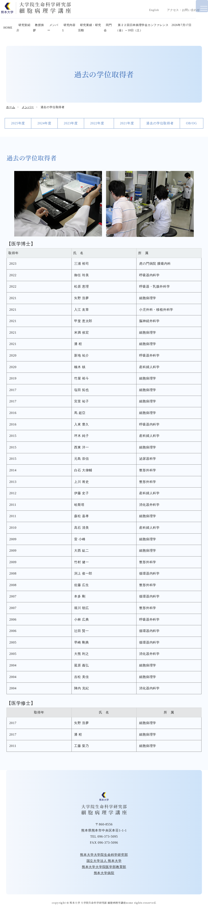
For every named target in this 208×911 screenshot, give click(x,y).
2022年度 (99, 123)
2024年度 (44, 123)
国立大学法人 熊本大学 (104, 861)
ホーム (10, 107)
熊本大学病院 (104, 873)
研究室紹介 (27, 32)
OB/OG (191, 123)
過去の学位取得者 (159, 123)
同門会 (113, 32)
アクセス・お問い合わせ (183, 10)
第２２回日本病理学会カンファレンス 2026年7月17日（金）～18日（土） (162, 32)
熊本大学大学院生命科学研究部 (104, 854)
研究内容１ (72, 32)
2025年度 (18, 123)
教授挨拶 (44, 32)
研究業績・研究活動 (94, 32)
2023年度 (71, 123)
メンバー (58, 32)
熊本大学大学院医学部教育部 (104, 867)
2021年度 (127, 123)
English (154, 10)
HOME (11, 32)
